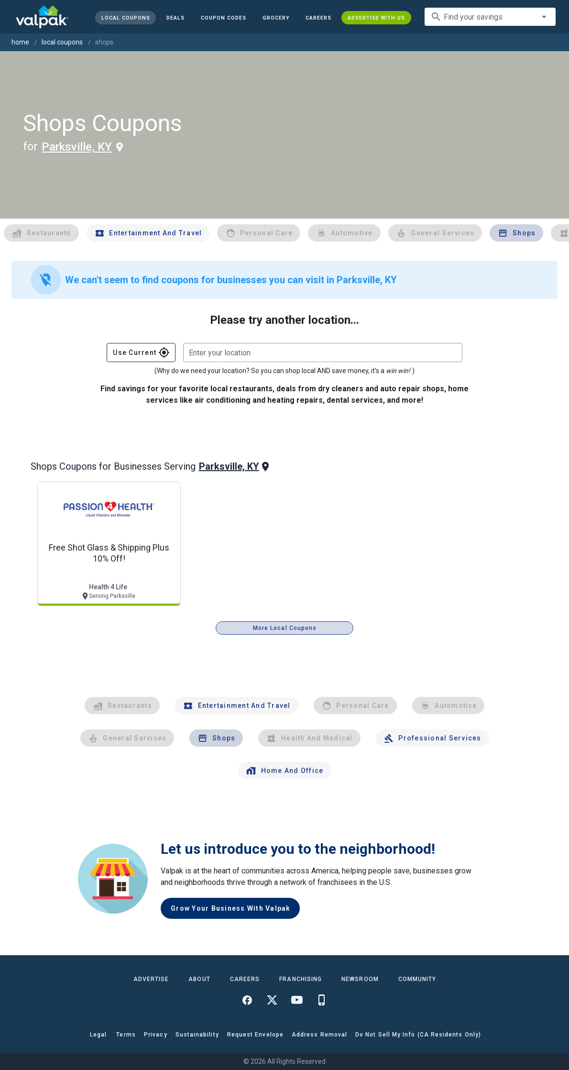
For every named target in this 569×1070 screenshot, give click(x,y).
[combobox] (490, 17)
